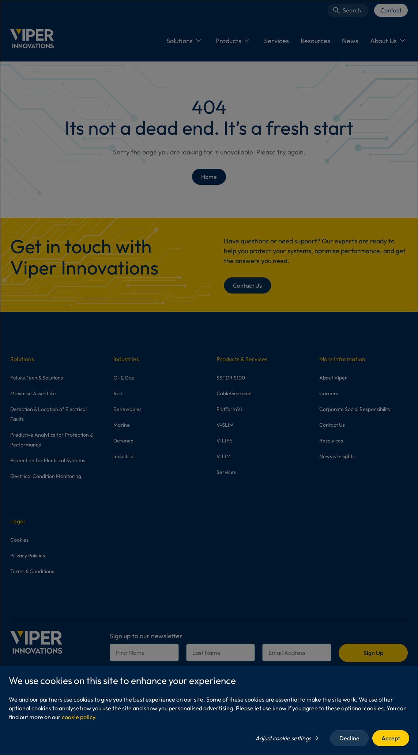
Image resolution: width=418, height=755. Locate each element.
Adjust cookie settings (283, 738)
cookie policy (78, 717)
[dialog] (209, 377)
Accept (390, 738)
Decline (349, 738)
